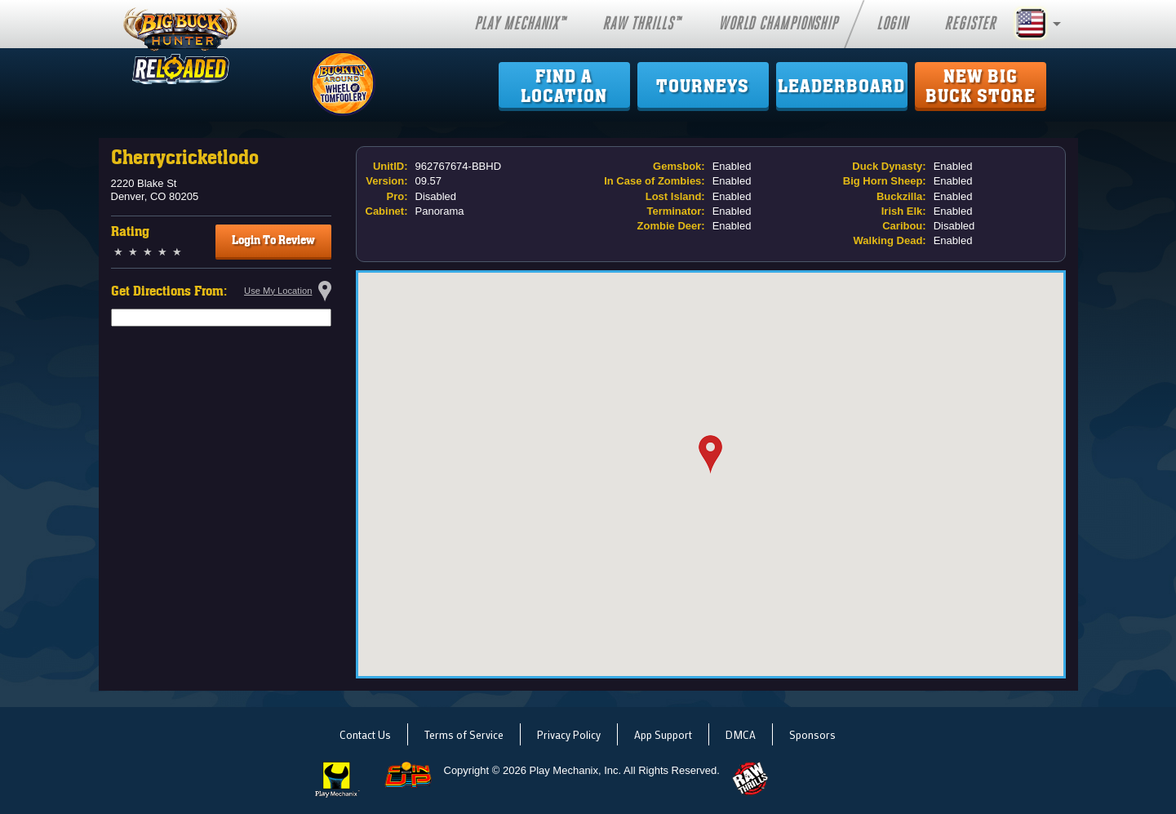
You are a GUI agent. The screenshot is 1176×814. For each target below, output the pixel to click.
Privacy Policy (569, 734)
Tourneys (702, 86)
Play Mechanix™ (520, 23)
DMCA (741, 734)
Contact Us (365, 734)
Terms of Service (464, 734)
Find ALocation (564, 86)
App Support (663, 734)
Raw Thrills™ (641, 23)
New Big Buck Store (980, 86)
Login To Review (273, 240)
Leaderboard (841, 86)
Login (892, 23)
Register (970, 23)
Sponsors (812, 734)
